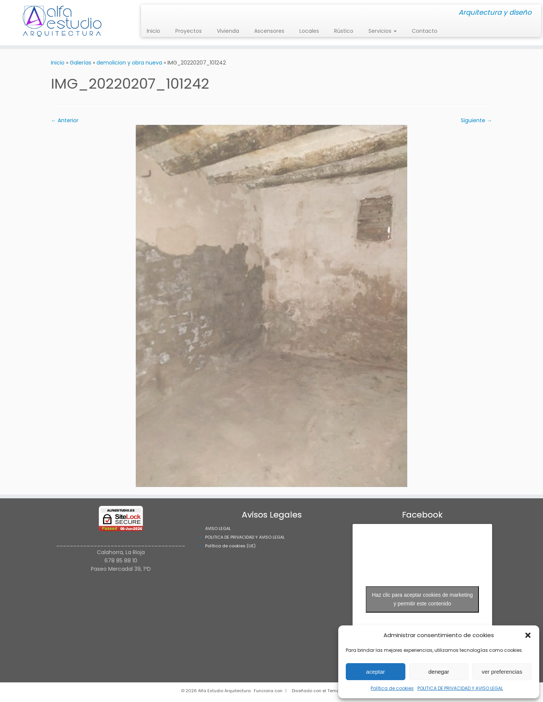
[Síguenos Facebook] (154, 13)
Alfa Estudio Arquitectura (224, 691)
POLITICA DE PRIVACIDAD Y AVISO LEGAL (460, 688)
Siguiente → (476, 120)
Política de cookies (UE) (230, 546)
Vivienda (228, 31)
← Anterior (64, 120)
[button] (528, 635)
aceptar (375, 671)
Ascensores (269, 31)
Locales (309, 31)
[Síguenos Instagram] (149, 13)
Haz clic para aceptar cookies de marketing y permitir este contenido (422, 599)
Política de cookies (392, 688)
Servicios (382, 31)
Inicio (153, 31)
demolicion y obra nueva (129, 62)
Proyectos (188, 31)
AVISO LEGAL (218, 528)
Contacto (424, 31)
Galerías (80, 62)
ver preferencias (502, 671)
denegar (438, 671)
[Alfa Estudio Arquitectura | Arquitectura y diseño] (62, 22)
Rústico (343, 31)
